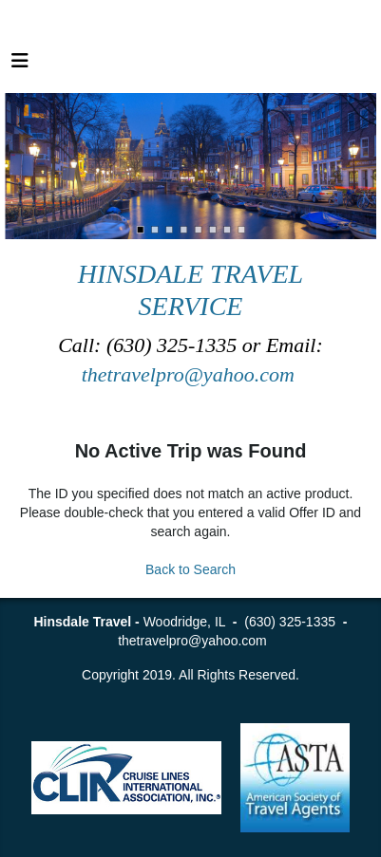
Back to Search (190, 569)
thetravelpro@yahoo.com (191, 374)
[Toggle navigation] (20, 65)
